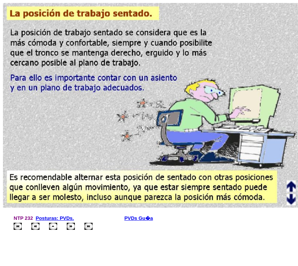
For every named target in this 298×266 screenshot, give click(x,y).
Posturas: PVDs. (55, 218)
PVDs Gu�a (138, 218)
